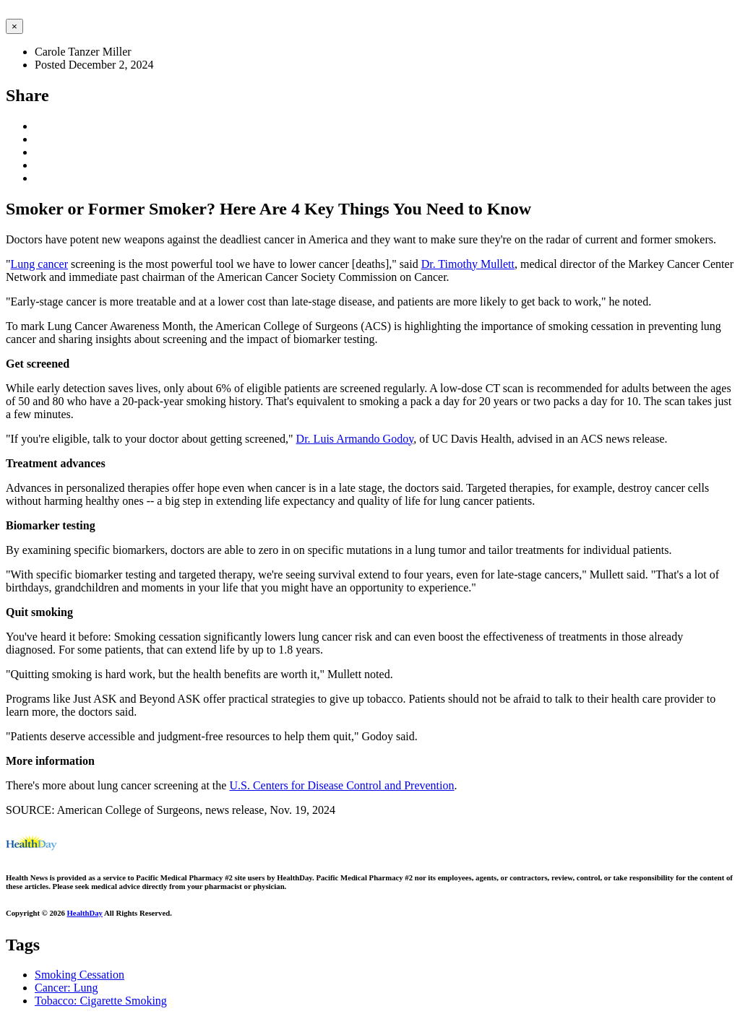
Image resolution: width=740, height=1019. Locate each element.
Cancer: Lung (66, 987)
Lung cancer (40, 264)
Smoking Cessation (79, 974)
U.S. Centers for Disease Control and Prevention (341, 785)
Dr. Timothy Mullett (468, 264)
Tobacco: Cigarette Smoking (101, 1000)
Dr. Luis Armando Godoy (355, 439)
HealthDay (85, 913)
